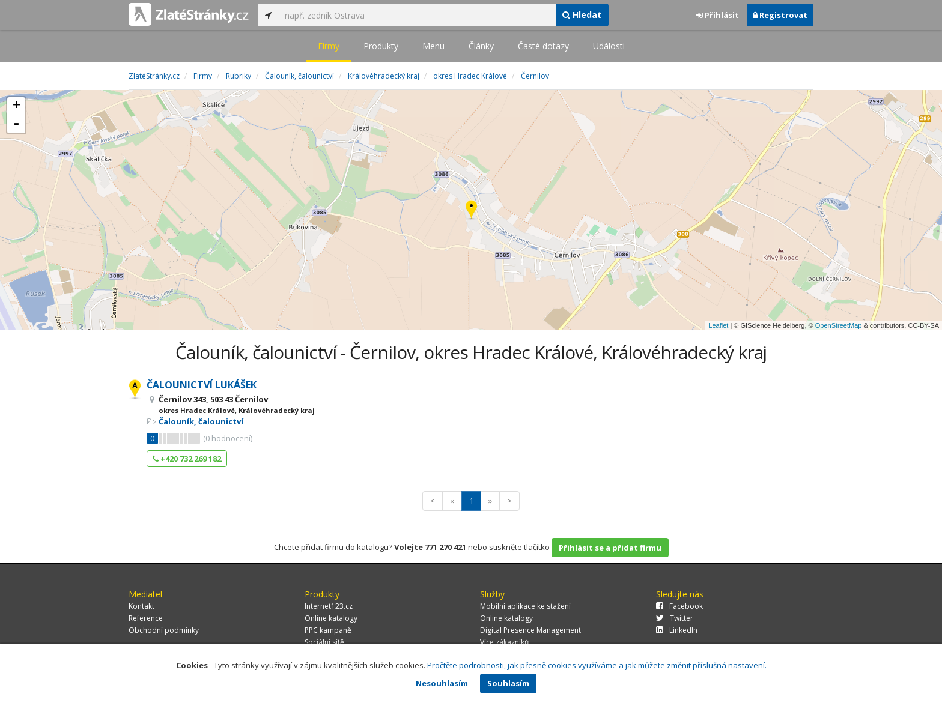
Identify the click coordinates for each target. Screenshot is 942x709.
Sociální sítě (324, 642)
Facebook (679, 606)
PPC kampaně (328, 630)
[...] (417, 15)
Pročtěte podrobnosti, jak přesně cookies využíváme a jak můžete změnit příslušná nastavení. (597, 665)
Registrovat (780, 15)
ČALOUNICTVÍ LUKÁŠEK (202, 384)
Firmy (328, 46)
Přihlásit (717, 15)
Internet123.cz (329, 606)
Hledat (581, 14)
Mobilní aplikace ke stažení (525, 606)
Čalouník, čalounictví (201, 421)
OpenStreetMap (838, 325)
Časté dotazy (543, 46)
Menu (433, 46)
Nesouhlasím (442, 683)
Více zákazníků (504, 642)
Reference (146, 618)
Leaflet (718, 325)
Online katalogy (331, 618)
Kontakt (141, 606)
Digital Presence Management (530, 630)
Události (609, 46)
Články (481, 46)
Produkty (380, 46)
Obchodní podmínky (164, 630)
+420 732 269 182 (187, 458)
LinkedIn (676, 630)
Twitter (674, 618)
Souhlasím (508, 683)
